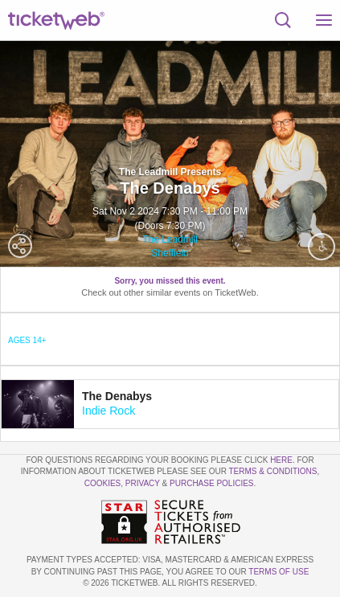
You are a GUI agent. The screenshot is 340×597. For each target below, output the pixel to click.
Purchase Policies (211, 483)
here (281, 460)
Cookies (102, 483)
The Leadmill (170, 239)
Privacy (142, 483)
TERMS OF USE (278, 571)
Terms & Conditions (272, 471)
